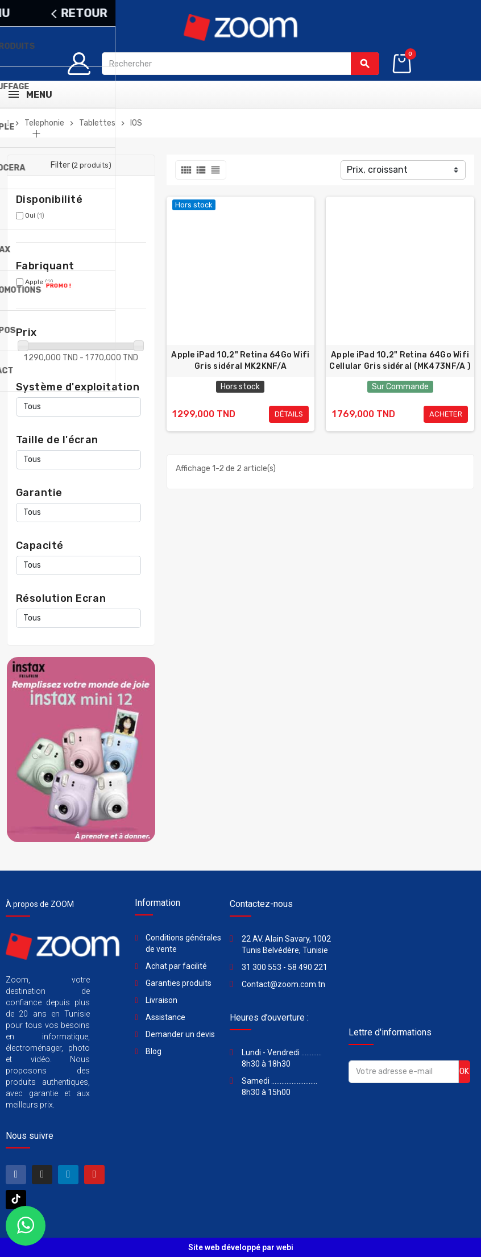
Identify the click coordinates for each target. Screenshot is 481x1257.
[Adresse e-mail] (404, 1071)
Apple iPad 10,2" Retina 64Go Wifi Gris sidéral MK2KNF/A (240, 360)
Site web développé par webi (240, 1247)
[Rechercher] (240, 63)
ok (464, 1071)
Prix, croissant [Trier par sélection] (377, 169)
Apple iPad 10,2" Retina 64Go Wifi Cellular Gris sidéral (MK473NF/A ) (400, 360)
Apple (39, 282)
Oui (34, 215)
